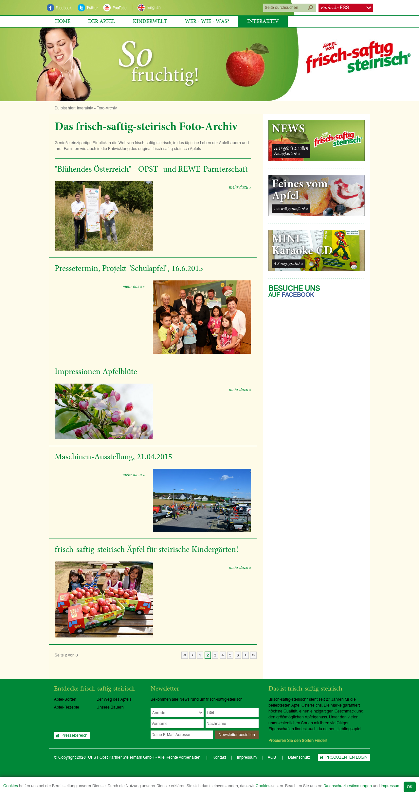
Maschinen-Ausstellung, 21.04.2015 (113, 457)
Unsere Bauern (110, 707)
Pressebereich (74, 735)
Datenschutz (299, 757)
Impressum (390, 786)
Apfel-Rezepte (66, 707)
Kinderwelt (150, 21)
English (154, 7)
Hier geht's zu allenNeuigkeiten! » (291, 151)
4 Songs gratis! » (288, 263)
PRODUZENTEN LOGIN (346, 757)
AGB (272, 757)
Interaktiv (263, 21)
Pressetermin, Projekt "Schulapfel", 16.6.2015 (129, 268)
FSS (335, 7)
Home (62, 21)
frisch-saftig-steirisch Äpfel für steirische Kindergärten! (146, 549)
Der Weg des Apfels (114, 699)
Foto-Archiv (107, 108)
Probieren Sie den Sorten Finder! (297, 741)
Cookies (10, 786)
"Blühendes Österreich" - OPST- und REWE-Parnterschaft (151, 169)
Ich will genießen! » (291, 208)
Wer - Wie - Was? (207, 21)
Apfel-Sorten (65, 699)
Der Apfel (101, 21)
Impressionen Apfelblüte (96, 371)
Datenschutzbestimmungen (347, 786)
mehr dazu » (240, 187)
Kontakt (219, 757)
